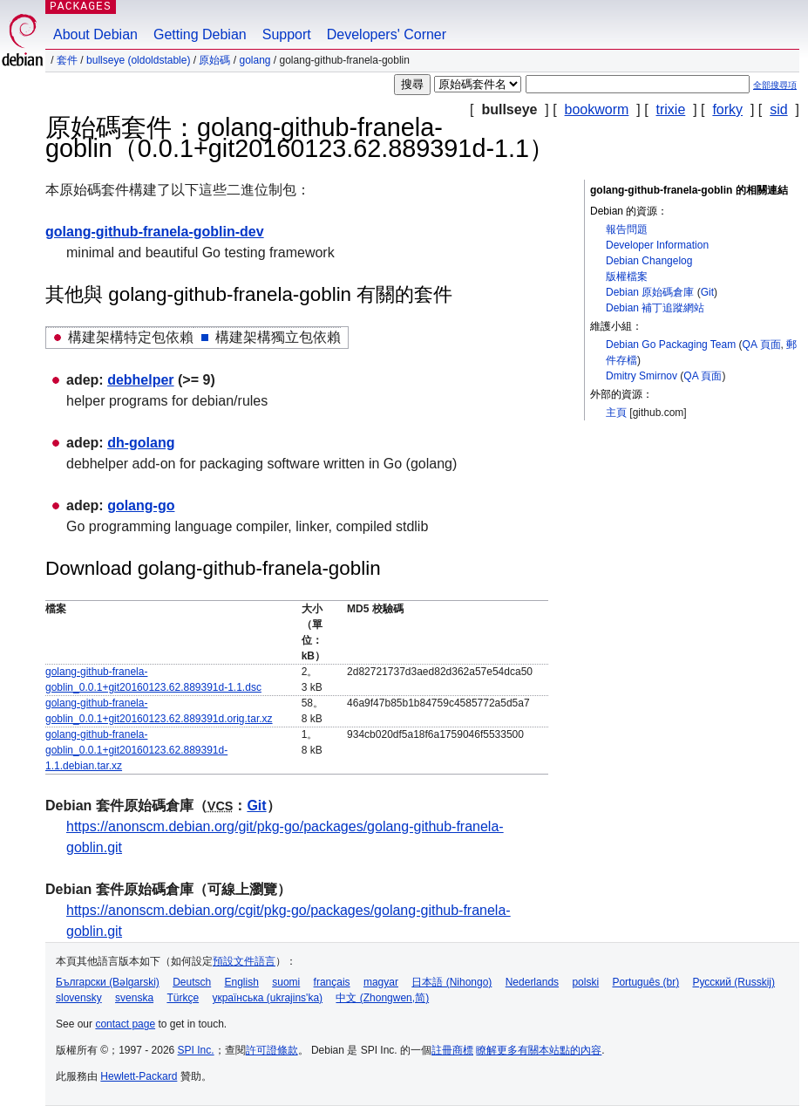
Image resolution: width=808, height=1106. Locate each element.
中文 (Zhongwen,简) (382, 998)
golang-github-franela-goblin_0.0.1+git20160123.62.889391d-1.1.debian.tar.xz (136, 750)
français (332, 982)
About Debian (95, 34)
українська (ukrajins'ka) (267, 998)
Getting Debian (200, 34)
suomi (286, 982)
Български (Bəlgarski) (108, 982)
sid (778, 109)
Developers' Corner (386, 34)
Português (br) (645, 982)
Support (286, 34)
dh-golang (140, 442)
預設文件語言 (244, 961)
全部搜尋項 (775, 85)
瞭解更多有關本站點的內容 (538, 1050)
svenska (134, 998)
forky (727, 109)
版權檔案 (627, 276)
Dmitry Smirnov (641, 376)
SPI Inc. (196, 1050)
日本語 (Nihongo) (451, 982)
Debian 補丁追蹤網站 (655, 308)
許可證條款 (272, 1050)
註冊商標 (452, 1050)
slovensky (79, 998)
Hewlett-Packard (138, 1076)
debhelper (140, 379)
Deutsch (192, 982)
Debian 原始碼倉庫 (650, 292)
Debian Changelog (649, 261)
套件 (67, 60)
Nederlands (532, 982)
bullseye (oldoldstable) (138, 60)
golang (254, 60)
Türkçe (182, 998)
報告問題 (627, 229)
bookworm (597, 109)
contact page (125, 1024)
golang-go (140, 505)
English (242, 982)
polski (585, 982)
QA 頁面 (762, 344)
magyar (380, 982)
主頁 (616, 412)
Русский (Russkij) (733, 982)
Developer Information (657, 245)
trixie (671, 109)
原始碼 (214, 60)
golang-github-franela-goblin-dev (154, 231)
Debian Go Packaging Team (671, 344)
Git (707, 292)
